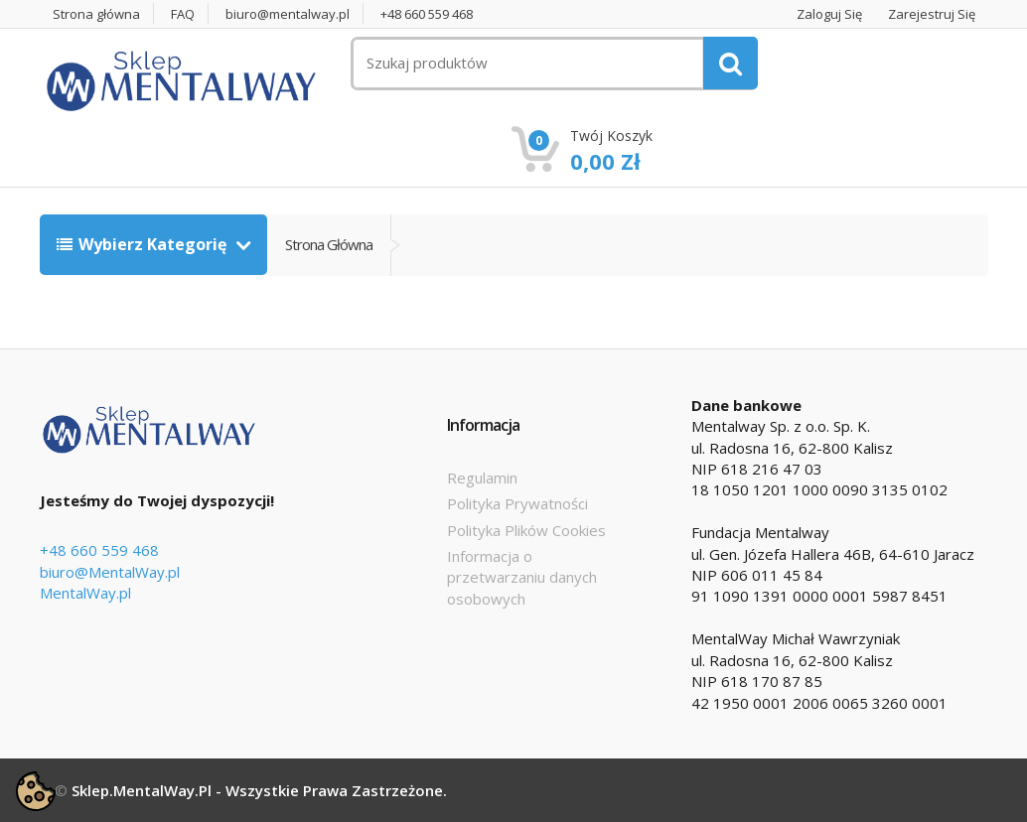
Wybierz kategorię (143, 244)
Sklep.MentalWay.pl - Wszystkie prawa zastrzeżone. (259, 790)
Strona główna (96, 14)
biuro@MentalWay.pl (110, 572)
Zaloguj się (829, 14)
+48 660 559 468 (426, 14)
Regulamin (482, 477)
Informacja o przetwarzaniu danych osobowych (522, 577)
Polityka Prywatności (517, 503)
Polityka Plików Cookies (526, 530)
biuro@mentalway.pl (287, 14)
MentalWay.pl (85, 593)
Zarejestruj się (931, 14)
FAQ (183, 14)
